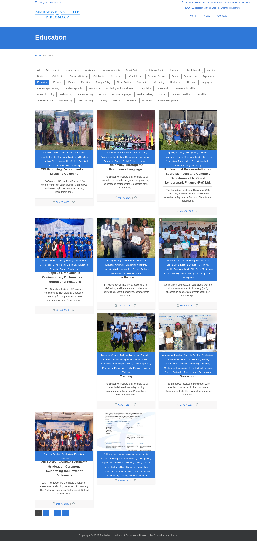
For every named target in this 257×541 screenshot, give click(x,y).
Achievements (53, 70)
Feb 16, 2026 (124, 405)
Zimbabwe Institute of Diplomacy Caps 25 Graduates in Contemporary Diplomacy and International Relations (64, 275)
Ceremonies (117, 76)
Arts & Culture (133, 70)
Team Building (85, 100)
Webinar (117, 100)
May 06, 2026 (124, 198)
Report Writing (85, 94)
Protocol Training (45, 94)
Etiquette (57, 82)
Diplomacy (208, 76)
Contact (222, 15)
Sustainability (66, 100)
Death (175, 76)
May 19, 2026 (62, 202)
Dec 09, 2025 (62, 504)
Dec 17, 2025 (186, 405)
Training (103, 100)
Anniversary (91, 70)
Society (163, 94)
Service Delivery (145, 94)
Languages (206, 82)
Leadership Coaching (48, 88)
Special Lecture (45, 100)
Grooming (159, 82)
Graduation (142, 82)
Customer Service (157, 76)
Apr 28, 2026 (62, 310)
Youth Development (168, 100)
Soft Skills (201, 94)
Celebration (99, 76)
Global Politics (124, 82)
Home (193, 15)
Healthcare (175, 82)
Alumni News (72, 70)
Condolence (135, 76)
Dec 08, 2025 (124, 480)
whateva (131, 100)
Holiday (191, 82)
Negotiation (146, 88)
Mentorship (94, 88)
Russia (102, 94)
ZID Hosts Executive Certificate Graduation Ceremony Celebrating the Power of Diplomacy (64, 468)
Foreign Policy (103, 82)
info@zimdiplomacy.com (50, 2)
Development (190, 76)
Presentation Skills (185, 88)
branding (211, 70)
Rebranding (66, 94)
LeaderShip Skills (73, 88)
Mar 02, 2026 (186, 305)
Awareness (175, 70)
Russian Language (121, 94)
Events (71, 82)
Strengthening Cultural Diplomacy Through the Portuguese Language (126, 165)
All (38, 70)
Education (42, 82)
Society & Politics (181, 94)
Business (42, 76)
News (207, 15)
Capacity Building (79, 76)
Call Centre (58, 76)
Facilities (85, 82)
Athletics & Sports (155, 70)
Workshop (147, 100)
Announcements (111, 70)
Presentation (163, 88)
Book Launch (194, 70)
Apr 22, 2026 (124, 305)
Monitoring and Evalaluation (120, 88)
